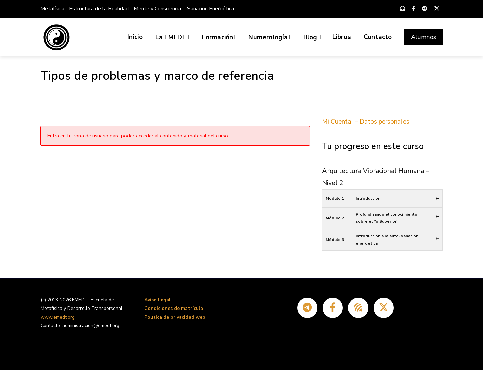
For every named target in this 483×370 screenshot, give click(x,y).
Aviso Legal (157, 300)
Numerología (269, 37)
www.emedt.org (58, 317)
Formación (219, 37)
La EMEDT (173, 37)
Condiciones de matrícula (173, 308)
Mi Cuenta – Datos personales (365, 121)
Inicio (135, 37)
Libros (341, 37)
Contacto (378, 37)
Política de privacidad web (174, 317)
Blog (312, 37)
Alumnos (423, 37)
